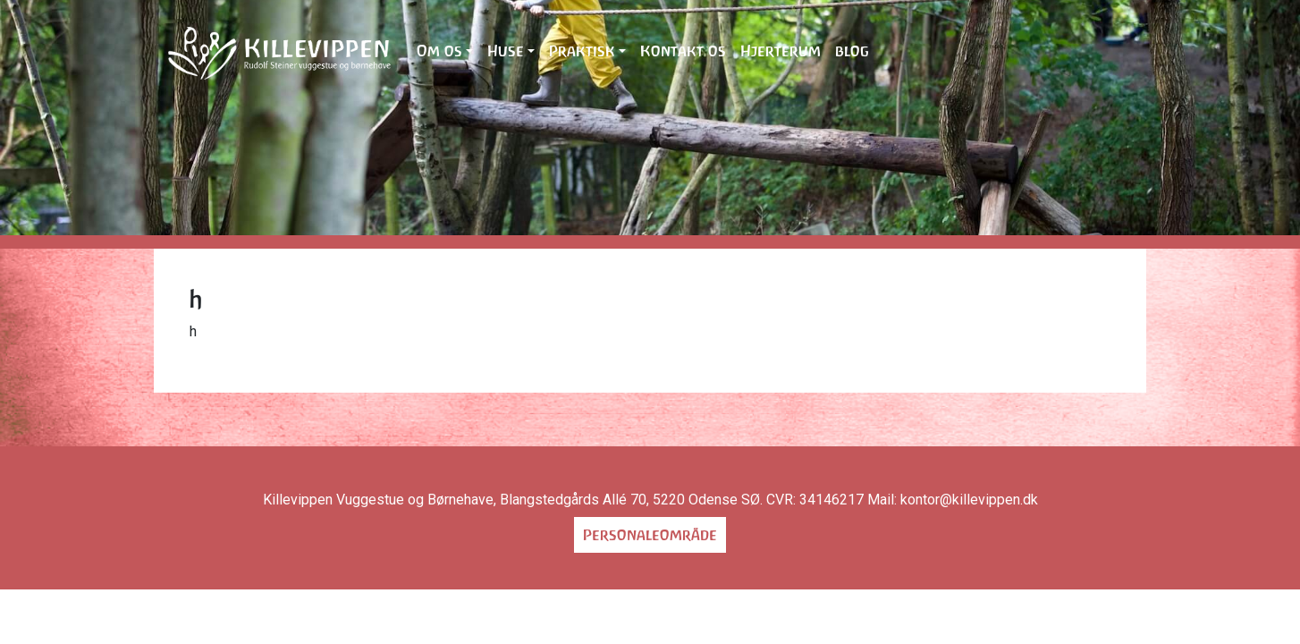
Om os (439, 51)
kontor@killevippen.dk (969, 499)
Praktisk (582, 51)
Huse (505, 51)
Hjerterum (780, 51)
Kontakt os (683, 51)
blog (852, 51)
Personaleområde (650, 535)
